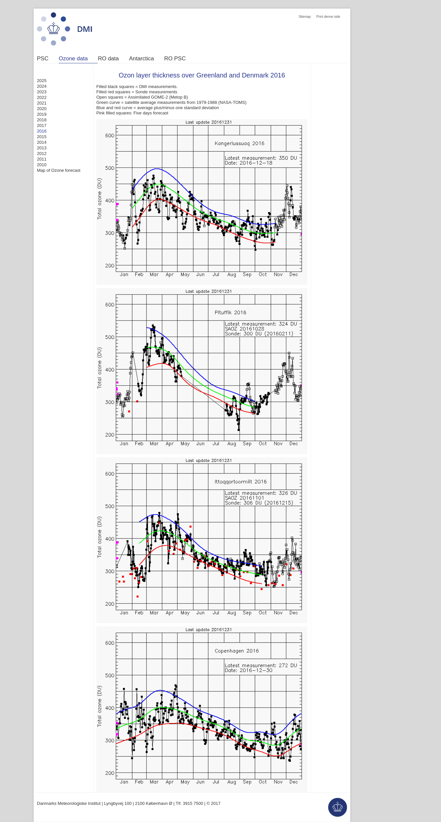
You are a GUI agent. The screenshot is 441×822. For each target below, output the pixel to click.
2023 (42, 91)
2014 (42, 142)
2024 (42, 86)
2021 (42, 103)
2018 (42, 119)
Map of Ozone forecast (58, 170)
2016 (42, 131)
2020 (42, 108)
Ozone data (73, 59)
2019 (42, 114)
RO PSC (175, 59)
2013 (42, 147)
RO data (108, 59)
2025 (42, 80)
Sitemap (305, 16)
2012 (42, 153)
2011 (42, 159)
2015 (42, 136)
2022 (42, 97)
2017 (42, 125)
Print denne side (328, 16)
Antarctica (141, 59)
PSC (42, 59)
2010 (42, 164)
